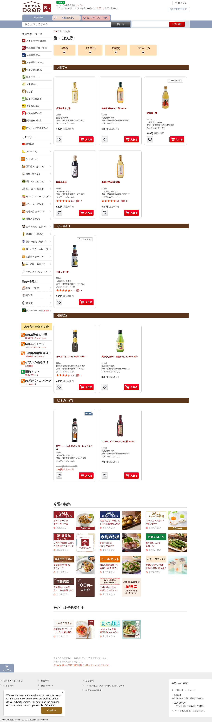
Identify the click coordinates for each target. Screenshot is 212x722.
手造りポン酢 (62, 272)
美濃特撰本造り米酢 (111, 182)
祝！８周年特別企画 (34, 41)
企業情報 (89, 681)
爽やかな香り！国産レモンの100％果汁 (120, 356)
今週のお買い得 (32, 113)
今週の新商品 (31, 106)
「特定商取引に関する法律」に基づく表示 (104, 685)
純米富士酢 (152, 113)
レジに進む (177, 24)
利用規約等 (8, 685)
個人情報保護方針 (93, 690)
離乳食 (27, 295)
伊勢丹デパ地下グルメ (35, 128)
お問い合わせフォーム (185, 690)
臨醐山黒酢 (61, 182)
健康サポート (31, 77)
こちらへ (79, 5)
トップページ (38, 18)
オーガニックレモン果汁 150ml (70, 356)
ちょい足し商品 (32, 70)
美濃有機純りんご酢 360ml (114, 108)
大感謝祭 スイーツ (33, 62)
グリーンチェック (35, 310)
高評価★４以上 (32, 120)
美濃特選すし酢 (63, 108)
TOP (56, 31)
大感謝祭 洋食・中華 (34, 48)
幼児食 (27, 303)
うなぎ (27, 91)
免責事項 (45, 681)
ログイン (180, 3)
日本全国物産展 (32, 99)
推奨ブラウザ (47, 685)
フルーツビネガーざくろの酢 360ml (118, 441)
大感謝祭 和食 (31, 55)
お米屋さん (29, 84)
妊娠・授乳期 (30, 288)
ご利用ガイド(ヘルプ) (13, 681)
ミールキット (31, 159)
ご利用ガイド (178, 9)
